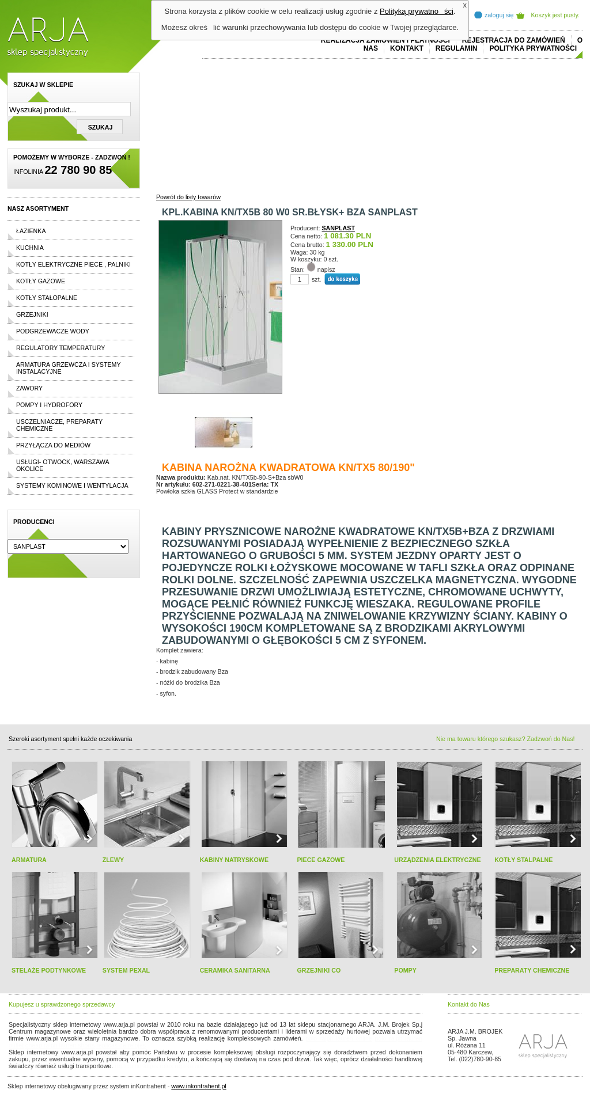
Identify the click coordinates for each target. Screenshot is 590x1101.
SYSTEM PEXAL (126, 970)
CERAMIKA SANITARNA (235, 970)
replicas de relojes (121, 1045)
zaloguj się (499, 15)
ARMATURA (29, 859)
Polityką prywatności (416, 11)
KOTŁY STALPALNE (523, 859)
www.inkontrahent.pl (198, 1086)
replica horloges (136, 1065)
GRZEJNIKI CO (319, 970)
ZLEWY (113, 859)
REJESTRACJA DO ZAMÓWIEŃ (513, 40)
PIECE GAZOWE (321, 859)
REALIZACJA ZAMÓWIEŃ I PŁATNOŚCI (385, 40)
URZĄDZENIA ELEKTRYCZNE (437, 859)
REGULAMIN (457, 48)
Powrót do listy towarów (188, 196)
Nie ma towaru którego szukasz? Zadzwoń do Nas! (505, 738)
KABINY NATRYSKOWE (234, 859)
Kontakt (406, 48)
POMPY (405, 970)
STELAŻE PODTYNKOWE (49, 970)
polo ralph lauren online (338, 1038)
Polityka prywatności (533, 48)
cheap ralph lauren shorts (59, 1045)
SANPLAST (338, 228)
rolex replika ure (181, 1065)
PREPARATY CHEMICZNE (531, 970)
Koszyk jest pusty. (555, 15)
